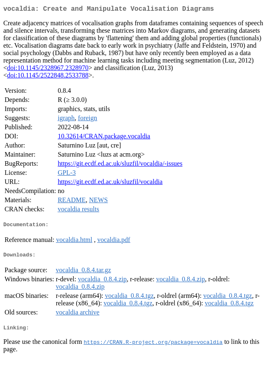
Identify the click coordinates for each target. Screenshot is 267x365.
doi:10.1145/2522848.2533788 (48, 76)
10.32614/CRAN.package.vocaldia (104, 137)
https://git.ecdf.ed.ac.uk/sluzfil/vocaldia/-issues (120, 165)
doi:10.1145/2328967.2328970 (48, 69)
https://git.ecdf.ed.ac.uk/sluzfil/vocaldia (110, 183)
